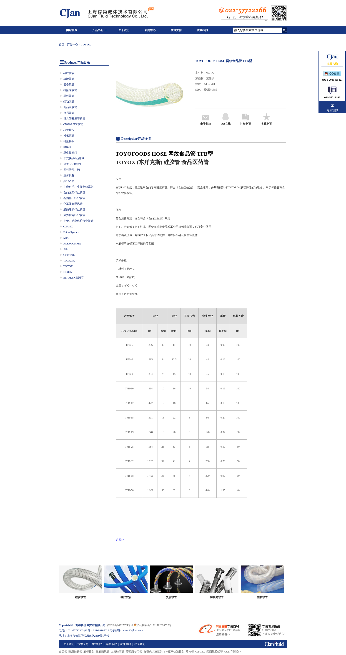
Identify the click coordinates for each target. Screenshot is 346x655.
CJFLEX (68, 226)
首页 (61, 44)
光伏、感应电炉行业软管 (78, 220)
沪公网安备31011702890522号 (153, 625)
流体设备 (68, 175)
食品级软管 (70, 107)
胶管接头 (88, 651)
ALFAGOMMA (72, 243)
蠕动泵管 (68, 101)
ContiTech (69, 255)
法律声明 (125, 644)
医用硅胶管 (75, 651)
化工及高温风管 (73, 203)
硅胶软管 (68, 73)
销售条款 (111, 644)
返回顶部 (332, 110)
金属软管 (68, 113)
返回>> (120, 539)
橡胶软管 (68, 78)
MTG (66, 237)
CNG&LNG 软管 (73, 124)
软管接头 (68, 130)
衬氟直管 (68, 135)
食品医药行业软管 (74, 192)
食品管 (63, 651)
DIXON (67, 272)
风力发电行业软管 (74, 215)
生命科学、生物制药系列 (78, 186)
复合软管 (68, 84)
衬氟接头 (68, 141)
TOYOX (68, 266)
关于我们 (123, 30)
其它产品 (68, 181)
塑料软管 (68, 95)
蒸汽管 (190, 651)
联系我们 (202, 30)
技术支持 (176, 30)
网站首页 (71, 30)
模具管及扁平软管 (74, 118)
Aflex (66, 249)
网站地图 (97, 644)
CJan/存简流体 (232, 651)
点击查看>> (223, 634)
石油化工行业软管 (74, 198)
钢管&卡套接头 (72, 164)
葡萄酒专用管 (134, 651)
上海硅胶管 (117, 651)
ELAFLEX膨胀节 (73, 277)
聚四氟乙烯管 (214, 651)
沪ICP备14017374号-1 (120, 625)
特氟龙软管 (70, 90)
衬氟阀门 (68, 147)
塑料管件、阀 (71, 169)
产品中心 (97, 30)
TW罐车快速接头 (174, 651)
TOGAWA (69, 260)
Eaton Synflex (71, 232)
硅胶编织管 (102, 651)
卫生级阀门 (70, 152)
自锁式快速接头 (153, 651)
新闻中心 (150, 30)
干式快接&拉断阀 (74, 158)
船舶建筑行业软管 (74, 209)
